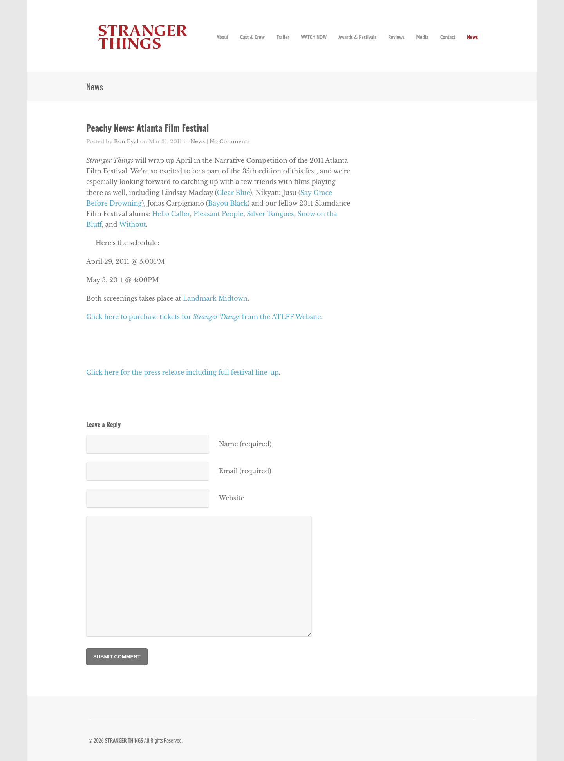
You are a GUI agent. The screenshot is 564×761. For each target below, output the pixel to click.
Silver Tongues (270, 214)
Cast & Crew (252, 37)
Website (231, 498)
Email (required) (245, 471)
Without (132, 224)
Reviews (396, 37)
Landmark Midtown (215, 298)
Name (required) (245, 444)
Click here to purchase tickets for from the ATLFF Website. (204, 317)
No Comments (229, 141)
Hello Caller (171, 214)
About (223, 37)
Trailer (283, 37)
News (472, 37)
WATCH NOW (314, 37)
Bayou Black (228, 203)
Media (422, 37)
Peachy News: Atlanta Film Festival (147, 127)
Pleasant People (218, 214)
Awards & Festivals (357, 37)
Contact (447, 37)
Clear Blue (233, 193)
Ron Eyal (126, 141)
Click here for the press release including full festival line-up (182, 372)
